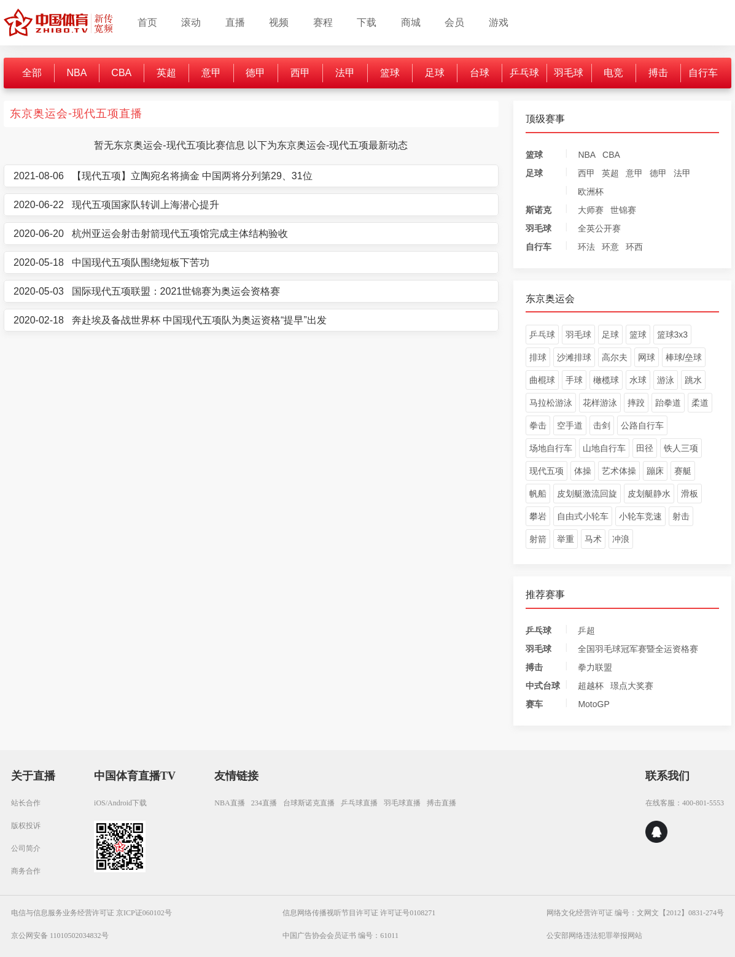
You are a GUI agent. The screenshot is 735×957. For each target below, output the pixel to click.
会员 (454, 22)
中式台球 (543, 686)
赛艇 (682, 471)
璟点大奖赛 (631, 686)
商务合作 (26, 871)
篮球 (390, 73)
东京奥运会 (550, 298)
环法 (586, 247)
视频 (279, 22)
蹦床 (655, 471)
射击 (681, 516)
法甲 (345, 73)
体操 (582, 471)
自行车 (703, 73)
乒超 (586, 630)
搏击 (658, 73)
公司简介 (26, 848)
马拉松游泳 (550, 403)
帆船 (537, 493)
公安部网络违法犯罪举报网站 (594, 935)
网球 (646, 357)
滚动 (191, 22)
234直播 (264, 803)
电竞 (613, 73)
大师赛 (591, 210)
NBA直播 (229, 803)
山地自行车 (604, 448)
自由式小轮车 (583, 516)
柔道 (700, 403)
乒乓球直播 (359, 803)
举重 (565, 539)
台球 (479, 73)
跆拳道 (668, 403)
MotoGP (593, 704)
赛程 (323, 22)
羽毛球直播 (402, 803)
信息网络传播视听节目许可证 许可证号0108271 (358, 913)
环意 (610, 247)
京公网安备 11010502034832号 (60, 935)
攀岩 (537, 516)
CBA (121, 73)
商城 (411, 22)
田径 (644, 448)
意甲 (211, 73)
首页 (147, 22)
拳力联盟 (595, 667)
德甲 (255, 73)
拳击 (537, 425)
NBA (76, 73)
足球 (435, 73)
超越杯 (591, 686)
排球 (537, 357)
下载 (366, 22)
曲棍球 (542, 380)
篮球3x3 (672, 334)
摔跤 (636, 403)
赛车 (534, 704)
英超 (166, 73)
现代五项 (546, 471)
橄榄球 (606, 380)
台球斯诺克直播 (309, 803)
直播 (235, 22)
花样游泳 (600, 403)
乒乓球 (524, 73)
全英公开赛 (599, 228)
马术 (593, 539)
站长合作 (26, 803)
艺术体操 (619, 471)
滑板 (689, 493)
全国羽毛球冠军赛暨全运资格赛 (638, 649)
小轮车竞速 (640, 516)
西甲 (300, 73)
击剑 (601, 425)
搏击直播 (441, 803)
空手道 (570, 425)
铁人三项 (681, 448)
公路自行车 (642, 425)
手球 (574, 380)
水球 (638, 380)
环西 (634, 247)
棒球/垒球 (684, 357)
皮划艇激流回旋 (587, 493)
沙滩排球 (574, 357)
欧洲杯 (591, 191)
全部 (32, 73)
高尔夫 (615, 357)
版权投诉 (26, 825)
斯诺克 (538, 210)
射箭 (537, 539)
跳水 (693, 380)
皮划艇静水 (649, 493)
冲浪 (620, 539)
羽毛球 (568, 73)
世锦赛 (623, 210)
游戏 (498, 22)
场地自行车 (550, 448)
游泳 (665, 380)
